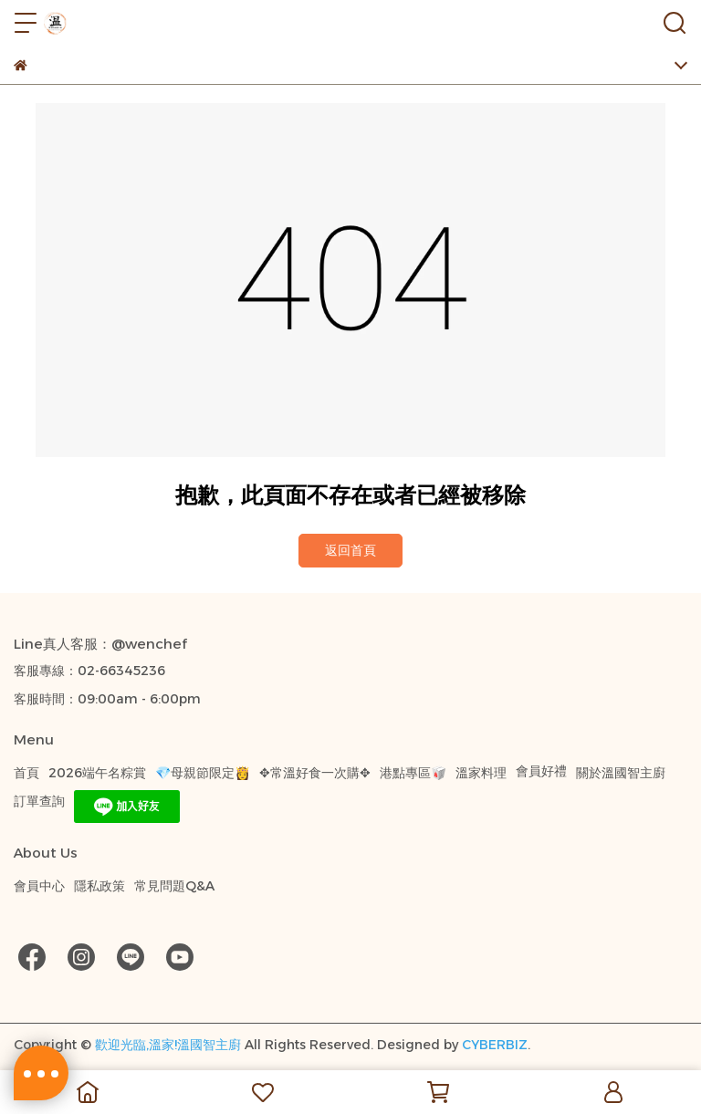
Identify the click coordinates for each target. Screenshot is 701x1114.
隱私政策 (99, 886)
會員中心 (39, 886)
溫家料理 (481, 773)
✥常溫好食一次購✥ (315, 773)
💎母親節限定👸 (202, 773)
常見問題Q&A (174, 886)
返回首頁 (350, 550)
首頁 (26, 773)
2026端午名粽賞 (97, 773)
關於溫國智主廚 (620, 773)
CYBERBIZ (495, 1044)
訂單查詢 (39, 801)
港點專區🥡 (413, 773)
